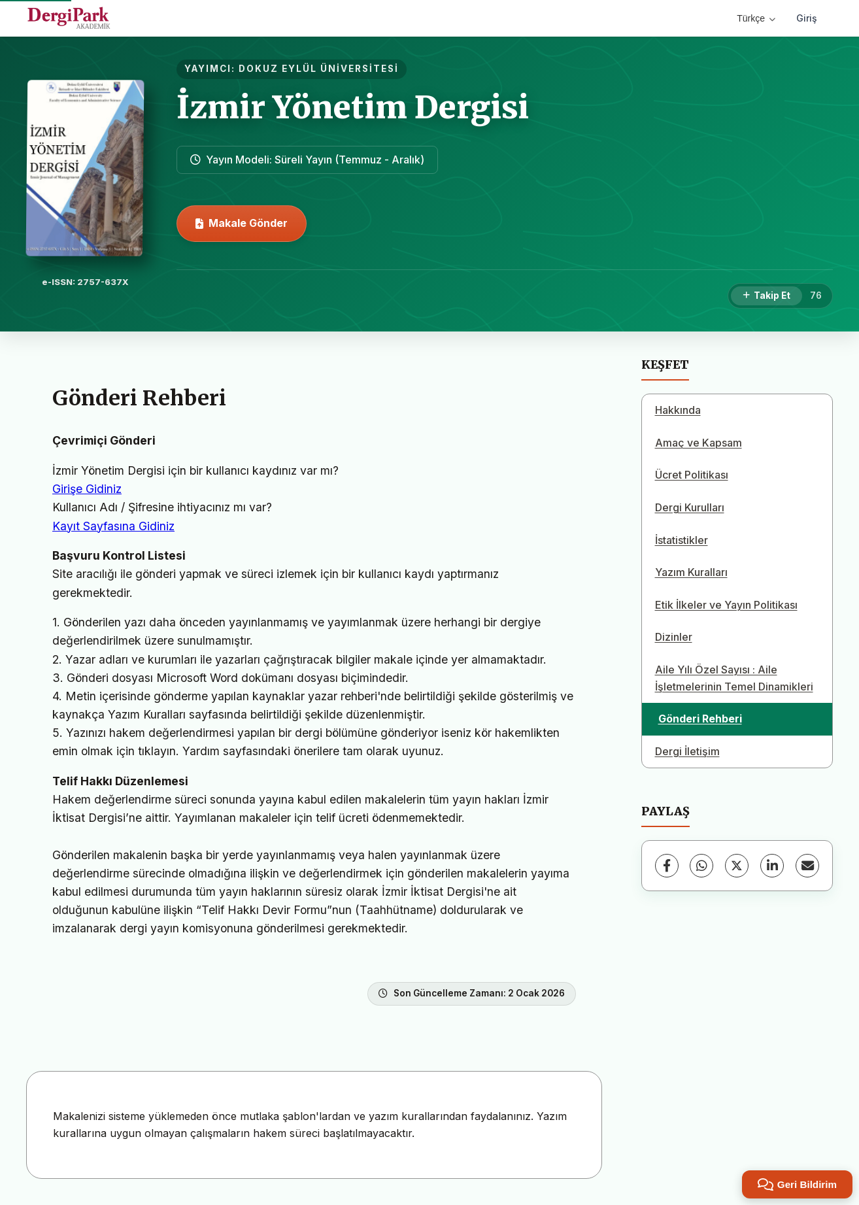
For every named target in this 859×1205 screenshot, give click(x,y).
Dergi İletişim (687, 751)
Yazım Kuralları (691, 572)
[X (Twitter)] (737, 865)
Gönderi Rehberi (700, 718)
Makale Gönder (241, 222)
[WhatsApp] (701, 865)
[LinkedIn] (772, 865)
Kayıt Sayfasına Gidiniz (113, 526)
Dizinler (673, 636)
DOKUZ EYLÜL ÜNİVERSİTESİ (319, 68)
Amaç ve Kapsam (698, 442)
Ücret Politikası (691, 474)
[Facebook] (667, 865)
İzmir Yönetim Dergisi (353, 107)
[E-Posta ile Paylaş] (807, 865)
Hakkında (678, 409)
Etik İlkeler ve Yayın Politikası (726, 604)
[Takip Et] (766, 296)
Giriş (806, 18)
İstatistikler (681, 540)
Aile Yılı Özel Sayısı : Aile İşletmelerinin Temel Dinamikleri (734, 678)
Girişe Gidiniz (87, 489)
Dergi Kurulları (689, 507)
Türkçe (756, 18)
